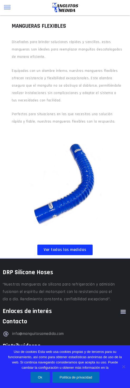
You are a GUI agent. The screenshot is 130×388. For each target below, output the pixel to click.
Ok (40, 377)
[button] (123, 311)
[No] (123, 366)
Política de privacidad (76, 377)
